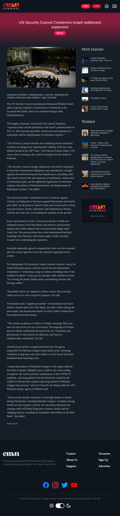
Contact (71, 453)
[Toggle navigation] (114, 6)
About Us (72, 459)
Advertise (104, 466)
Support (71, 466)
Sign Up (103, 459)
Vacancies (104, 453)
